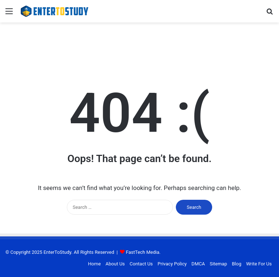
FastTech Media (142, 252)
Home (94, 263)
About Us (115, 263)
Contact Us (141, 263)
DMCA (198, 263)
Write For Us (259, 263)
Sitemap (218, 263)
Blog (236, 263)
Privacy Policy (172, 263)
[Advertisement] (139, 46)
